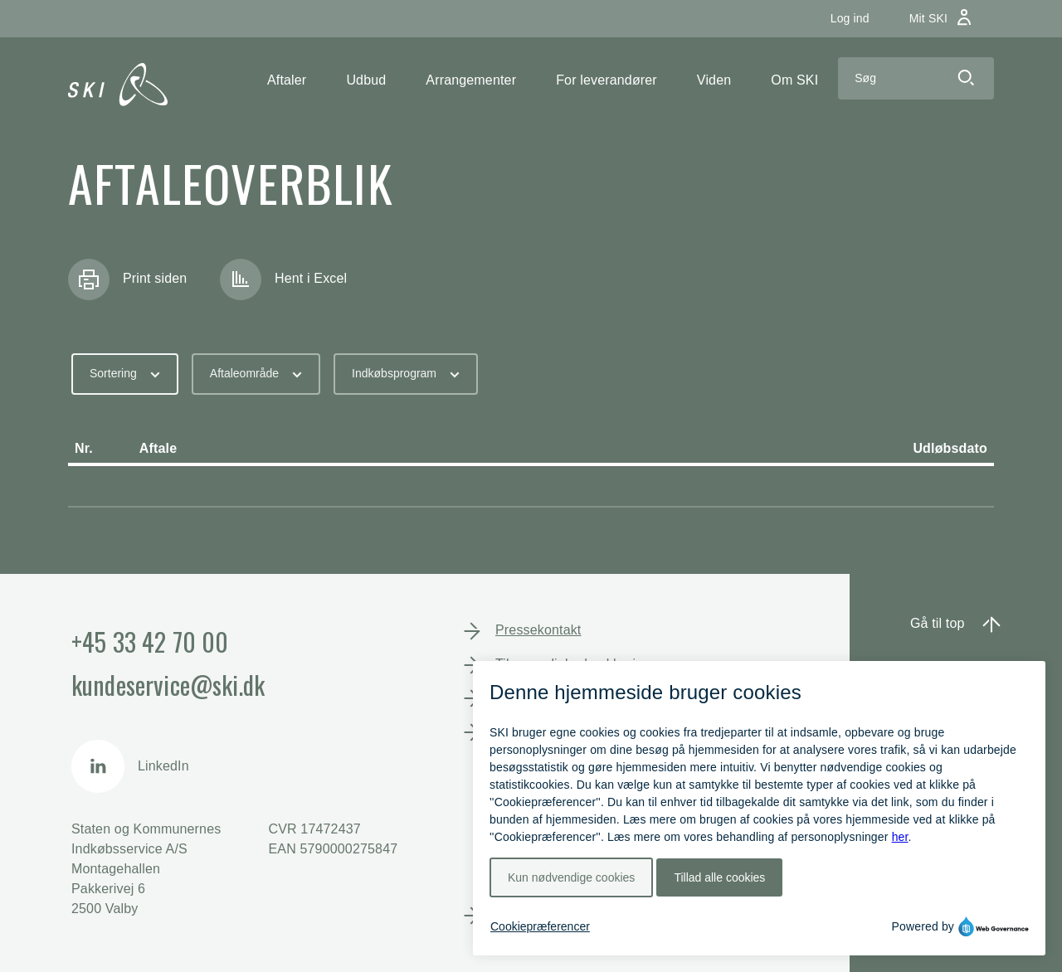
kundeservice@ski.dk (168, 684)
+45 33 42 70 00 (149, 641)
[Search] (888, 78)
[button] (287, 80)
